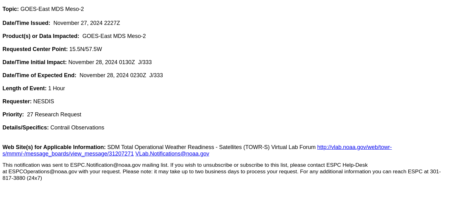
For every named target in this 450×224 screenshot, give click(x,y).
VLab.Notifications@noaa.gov (172, 154)
